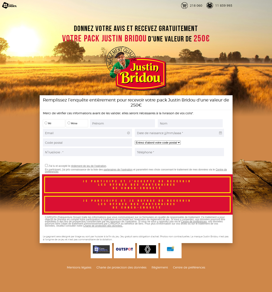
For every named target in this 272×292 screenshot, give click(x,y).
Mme (72, 123)
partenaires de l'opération (118, 169)
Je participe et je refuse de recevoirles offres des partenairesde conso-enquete (137, 204)
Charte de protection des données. (103, 225)
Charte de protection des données (121, 267)
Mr (48, 123)
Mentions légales (79, 267)
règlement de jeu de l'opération (88, 165)
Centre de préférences (194, 221)
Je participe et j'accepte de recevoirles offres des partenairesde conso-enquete (137, 185)
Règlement (160, 267)
